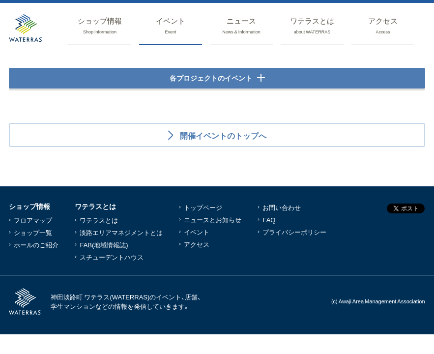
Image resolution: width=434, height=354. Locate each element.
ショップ (100, 26)
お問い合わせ (281, 207)
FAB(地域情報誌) (104, 244)
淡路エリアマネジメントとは (121, 232)
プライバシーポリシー (294, 231)
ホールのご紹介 (36, 244)
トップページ (203, 207)
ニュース (241, 26)
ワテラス (312, 26)
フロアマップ (33, 220)
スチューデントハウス (112, 257)
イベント (170, 26)
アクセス (383, 26)
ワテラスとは (99, 220)
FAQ (268, 219)
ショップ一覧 (33, 232)
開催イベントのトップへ (222, 135)
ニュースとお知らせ (212, 219)
